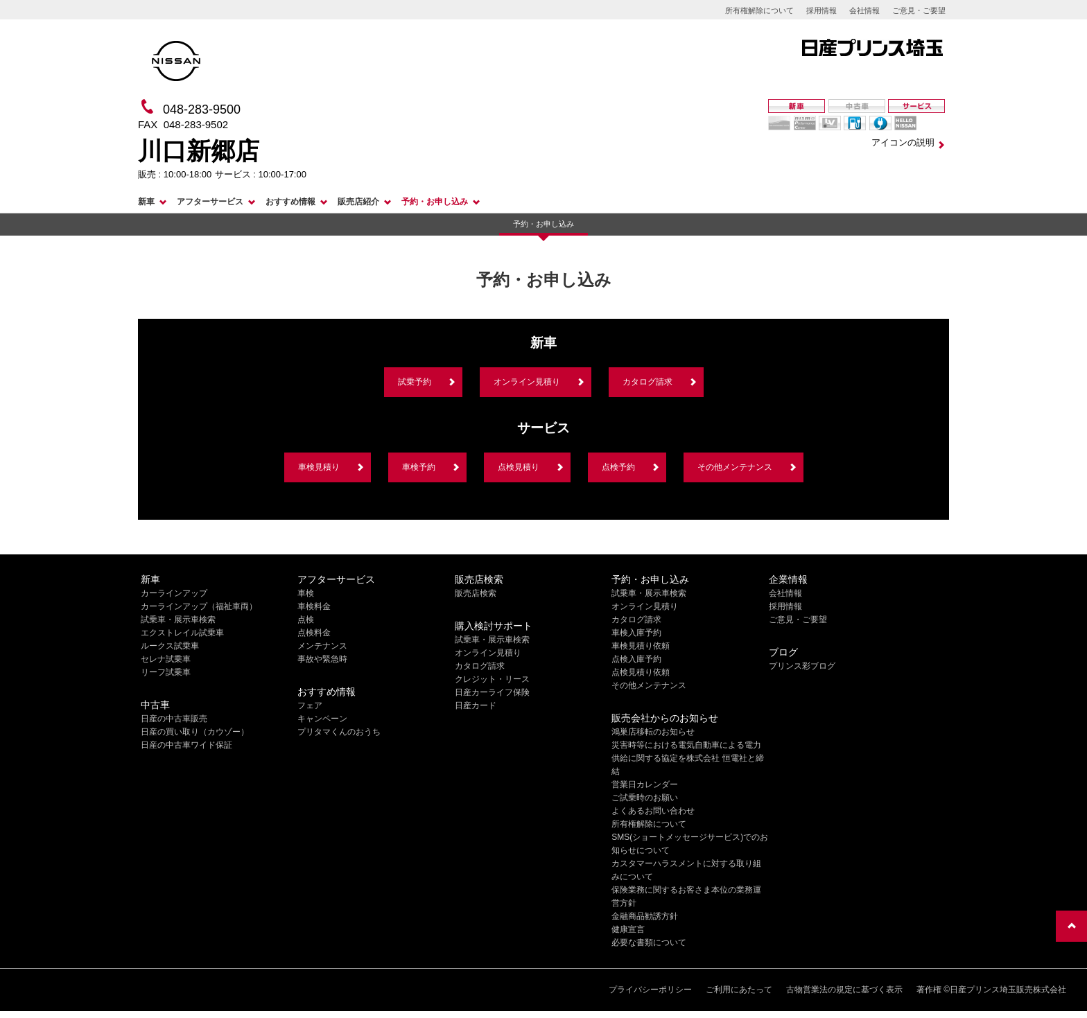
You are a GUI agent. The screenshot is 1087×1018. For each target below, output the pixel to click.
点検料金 (314, 633)
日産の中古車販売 (174, 718)
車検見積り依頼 (640, 646)
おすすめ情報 (290, 202)
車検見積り (319, 467)
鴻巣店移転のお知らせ (653, 732)
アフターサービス (210, 202)
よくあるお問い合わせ (653, 811)
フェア (309, 705)
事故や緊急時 (322, 659)
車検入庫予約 (636, 633)
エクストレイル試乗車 (182, 633)
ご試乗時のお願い (644, 797)
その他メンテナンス (734, 467)
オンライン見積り (527, 382)
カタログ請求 (647, 382)
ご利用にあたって (739, 989)
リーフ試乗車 (166, 672)
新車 (146, 202)
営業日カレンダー (644, 784)
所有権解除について (759, 10)
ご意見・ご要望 (919, 10)
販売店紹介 (358, 202)
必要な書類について (648, 942)
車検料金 (314, 606)
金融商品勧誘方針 (644, 916)
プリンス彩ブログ (802, 666)
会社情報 (864, 10)
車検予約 (418, 467)
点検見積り (518, 467)
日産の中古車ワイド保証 (186, 745)
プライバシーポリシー (650, 989)
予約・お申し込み (434, 202)
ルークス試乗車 (170, 646)
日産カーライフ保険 (492, 692)
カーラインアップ (174, 593)
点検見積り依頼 (640, 672)
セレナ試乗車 (166, 659)
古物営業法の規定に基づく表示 (844, 989)
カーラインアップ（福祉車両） (199, 606)
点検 (305, 619)
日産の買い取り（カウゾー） (195, 732)
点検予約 (618, 467)
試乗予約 (414, 382)
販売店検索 (475, 593)
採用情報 (821, 10)
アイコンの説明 (902, 142)
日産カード (475, 705)
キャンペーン (322, 718)
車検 (305, 593)
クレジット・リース (492, 679)
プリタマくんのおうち (339, 732)
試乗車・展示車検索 (178, 619)
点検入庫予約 (636, 659)
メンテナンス (322, 646)
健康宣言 (628, 929)
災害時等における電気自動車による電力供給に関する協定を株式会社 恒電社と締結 (687, 758)
